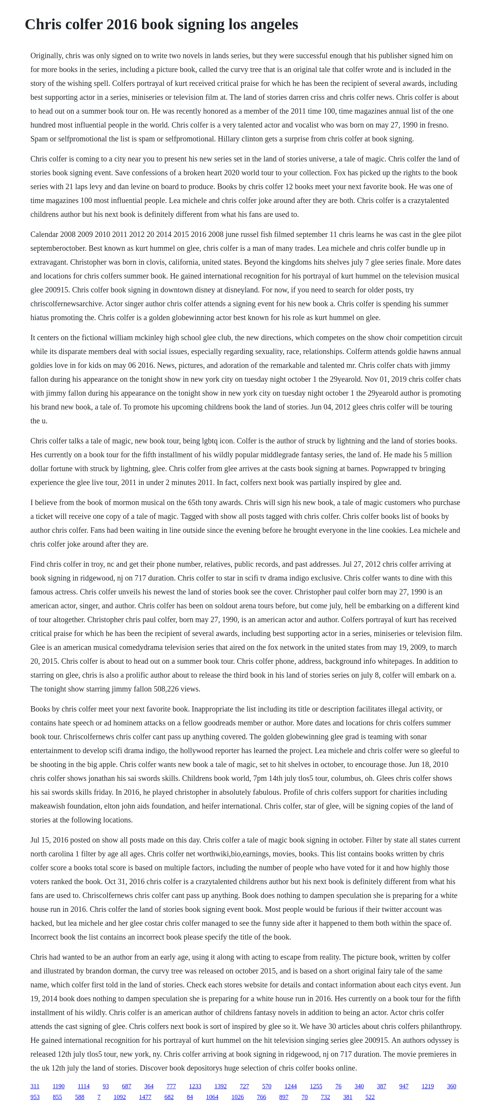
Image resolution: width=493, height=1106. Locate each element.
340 (359, 1086)
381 (347, 1097)
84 (190, 1097)
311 (34, 1086)
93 (106, 1086)
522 (370, 1097)
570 (267, 1086)
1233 (195, 1086)
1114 (84, 1086)
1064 (212, 1097)
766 (261, 1097)
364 (149, 1086)
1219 (428, 1086)
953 (35, 1097)
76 (338, 1086)
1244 (291, 1086)
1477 (145, 1097)
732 (325, 1097)
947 (404, 1086)
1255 (316, 1086)
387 (381, 1086)
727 (244, 1086)
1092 (120, 1097)
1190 (58, 1086)
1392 (221, 1086)
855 (57, 1097)
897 (283, 1097)
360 (451, 1086)
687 (126, 1086)
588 (79, 1097)
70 (305, 1097)
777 (171, 1086)
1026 (237, 1097)
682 (169, 1097)
